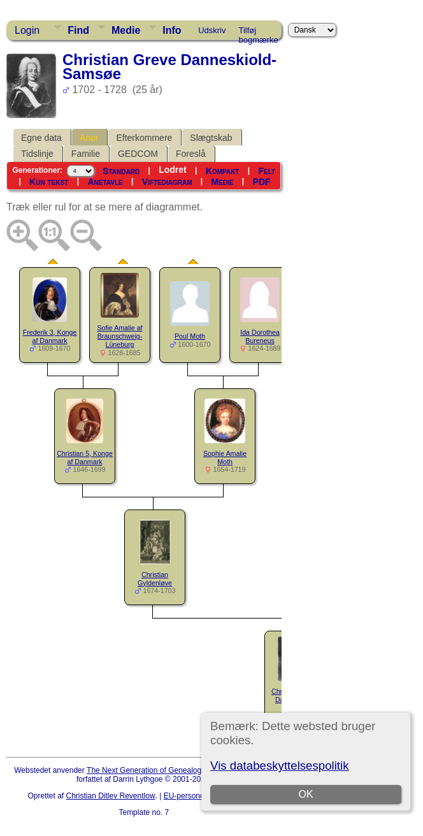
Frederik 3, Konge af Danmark (50, 336)
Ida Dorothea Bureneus (260, 336)
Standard (121, 171)
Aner (89, 138)
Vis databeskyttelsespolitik (279, 765)
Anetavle (104, 182)
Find (78, 30)
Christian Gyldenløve (155, 579)
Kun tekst (48, 182)
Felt (267, 171)
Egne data (41, 138)
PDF (262, 182)
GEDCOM (138, 154)
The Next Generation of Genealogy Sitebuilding (167, 770)
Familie (85, 154)
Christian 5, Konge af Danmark (85, 458)
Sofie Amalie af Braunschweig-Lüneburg (119, 336)
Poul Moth (190, 336)
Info (171, 30)
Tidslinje (37, 154)
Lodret (173, 170)
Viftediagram (167, 182)
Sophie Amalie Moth (225, 458)
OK (306, 794)
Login (27, 30)
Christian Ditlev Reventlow (110, 795)
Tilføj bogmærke (258, 33)
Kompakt (223, 171)
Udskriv (212, 30)
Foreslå (191, 154)
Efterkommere (144, 138)
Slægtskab (211, 138)
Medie (125, 30)
